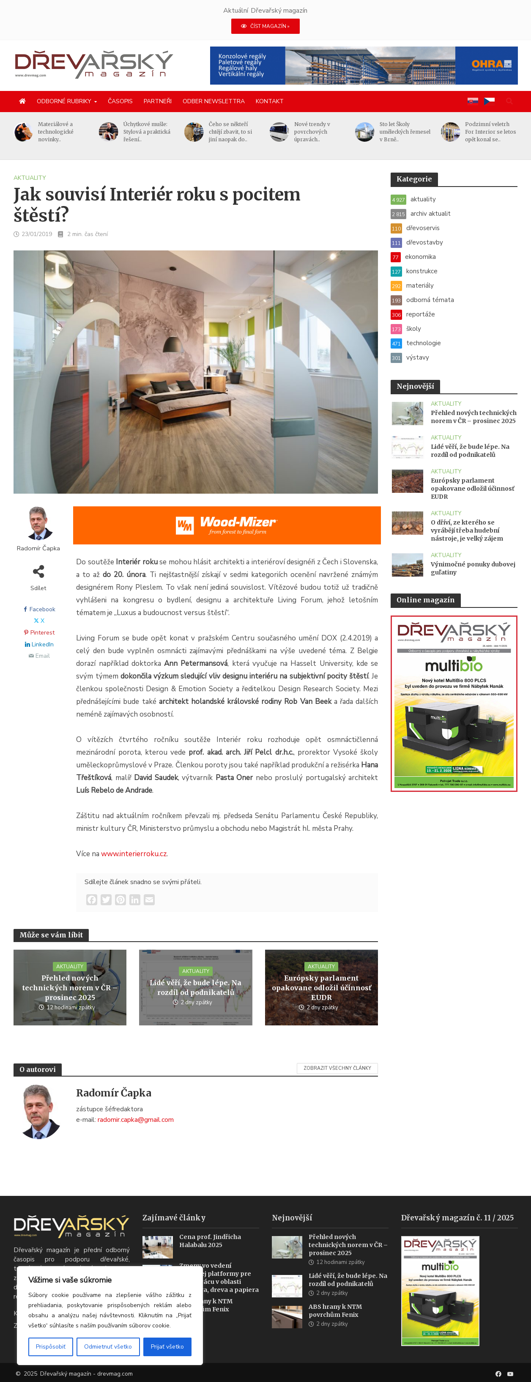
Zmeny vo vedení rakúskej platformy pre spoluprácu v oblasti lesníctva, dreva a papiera (219, 1288)
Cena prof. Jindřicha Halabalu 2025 (210, 1251)
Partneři (158, 101)
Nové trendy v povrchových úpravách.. (312, 132)
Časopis (120, 101)
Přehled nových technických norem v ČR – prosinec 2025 (70, 988)
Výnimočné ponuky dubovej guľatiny (473, 568)
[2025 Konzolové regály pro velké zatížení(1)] (364, 65)
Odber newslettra (214, 101)
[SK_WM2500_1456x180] (227, 531)
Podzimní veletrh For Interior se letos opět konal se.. (490, 132)
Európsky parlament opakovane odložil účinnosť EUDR (321, 988)
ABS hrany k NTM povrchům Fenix (206, 1316)
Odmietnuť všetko (108, 1347)
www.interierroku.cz (134, 854)
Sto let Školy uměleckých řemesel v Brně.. (405, 132)
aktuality (30, 178)
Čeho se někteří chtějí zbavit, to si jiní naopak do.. (230, 132)
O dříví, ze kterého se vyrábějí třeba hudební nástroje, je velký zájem (467, 530)
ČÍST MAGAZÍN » (265, 26)
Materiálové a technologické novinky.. (56, 132)
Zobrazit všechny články (337, 1068)
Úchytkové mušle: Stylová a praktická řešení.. (146, 132)
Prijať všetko (167, 1347)
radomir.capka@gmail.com (136, 1119)
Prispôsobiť (51, 1347)
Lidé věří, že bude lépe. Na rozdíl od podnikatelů (195, 987)
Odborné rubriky (64, 101)
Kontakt (270, 101)
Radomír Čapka (38, 548)
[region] (110, 1315)
